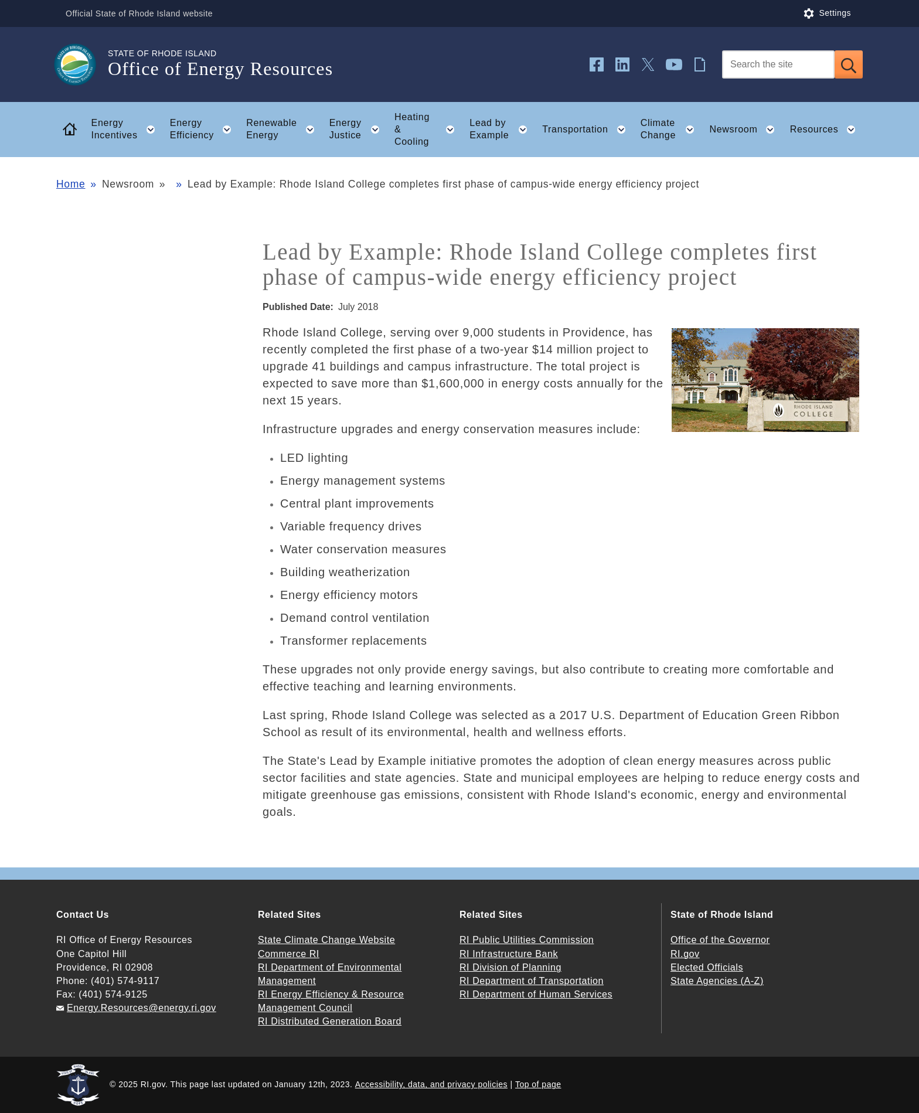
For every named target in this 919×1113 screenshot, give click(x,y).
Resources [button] (826, 129)
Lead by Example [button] (501, 129)
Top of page (538, 1084)
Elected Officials (706, 967)
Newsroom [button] (745, 129)
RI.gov (685, 954)
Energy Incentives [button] (126, 129)
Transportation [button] (587, 129)
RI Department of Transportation (532, 981)
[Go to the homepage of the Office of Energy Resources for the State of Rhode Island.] (82, 64)
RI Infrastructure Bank (509, 954)
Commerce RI (288, 954)
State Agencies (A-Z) (717, 981)
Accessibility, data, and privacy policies (431, 1084)
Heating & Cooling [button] (428, 129)
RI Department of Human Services (536, 994)
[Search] (778, 64)
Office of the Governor (720, 940)
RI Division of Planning (510, 967)
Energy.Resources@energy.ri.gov (141, 1008)
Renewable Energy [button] (283, 129)
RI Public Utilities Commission (527, 940)
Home (70, 184)
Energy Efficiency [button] (204, 129)
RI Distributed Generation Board (329, 1021)
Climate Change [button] (671, 129)
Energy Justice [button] (358, 129)
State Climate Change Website (326, 940)
